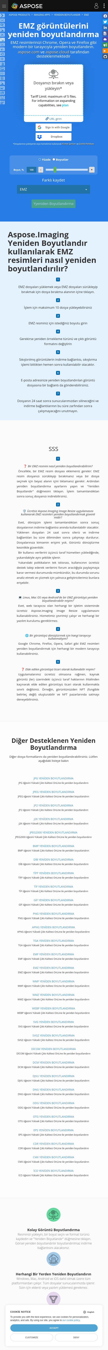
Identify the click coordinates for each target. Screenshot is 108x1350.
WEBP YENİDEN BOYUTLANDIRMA (53, 1008)
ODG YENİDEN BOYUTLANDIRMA (53, 1103)
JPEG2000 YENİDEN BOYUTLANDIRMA (53, 832)
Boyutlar (62, 159)
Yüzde (46, 159)
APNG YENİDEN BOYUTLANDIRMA (53, 927)
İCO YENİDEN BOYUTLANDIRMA (53, 1171)
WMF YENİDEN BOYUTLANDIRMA (53, 981)
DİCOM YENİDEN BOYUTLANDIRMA (53, 1049)
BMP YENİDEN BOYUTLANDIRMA (53, 846)
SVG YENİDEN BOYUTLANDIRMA (53, 1022)
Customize (31, 1337)
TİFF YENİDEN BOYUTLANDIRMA (53, 873)
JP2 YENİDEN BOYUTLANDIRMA (53, 805)
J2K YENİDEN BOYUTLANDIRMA (53, 819)
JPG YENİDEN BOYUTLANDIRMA (54, 778)
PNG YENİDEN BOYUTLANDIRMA (53, 913)
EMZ (53, 189)
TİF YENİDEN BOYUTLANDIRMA (53, 886)
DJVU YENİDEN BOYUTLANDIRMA (54, 1076)
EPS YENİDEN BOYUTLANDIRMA (53, 1130)
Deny (76, 1337)
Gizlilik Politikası (86, 143)
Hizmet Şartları (69, 143)
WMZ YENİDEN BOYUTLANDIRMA (53, 995)
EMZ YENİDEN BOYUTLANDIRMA (53, 968)
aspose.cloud (57, 52)
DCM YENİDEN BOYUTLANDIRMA (53, 1062)
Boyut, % (18, 169)
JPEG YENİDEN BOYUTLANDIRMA (53, 792)
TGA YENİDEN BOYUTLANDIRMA (53, 941)
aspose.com (28, 52)
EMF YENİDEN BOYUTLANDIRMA (53, 954)
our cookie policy (71, 1320)
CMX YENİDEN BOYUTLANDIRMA (53, 1157)
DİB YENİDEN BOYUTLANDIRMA (53, 859)
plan (65, 105)
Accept (53, 1328)
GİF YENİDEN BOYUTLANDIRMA (53, 900)
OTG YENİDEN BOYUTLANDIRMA (53, 1116)
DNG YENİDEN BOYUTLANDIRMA (53, 1089)
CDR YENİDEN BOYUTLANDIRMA (53, 1143)
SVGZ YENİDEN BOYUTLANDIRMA (53, 1035)
